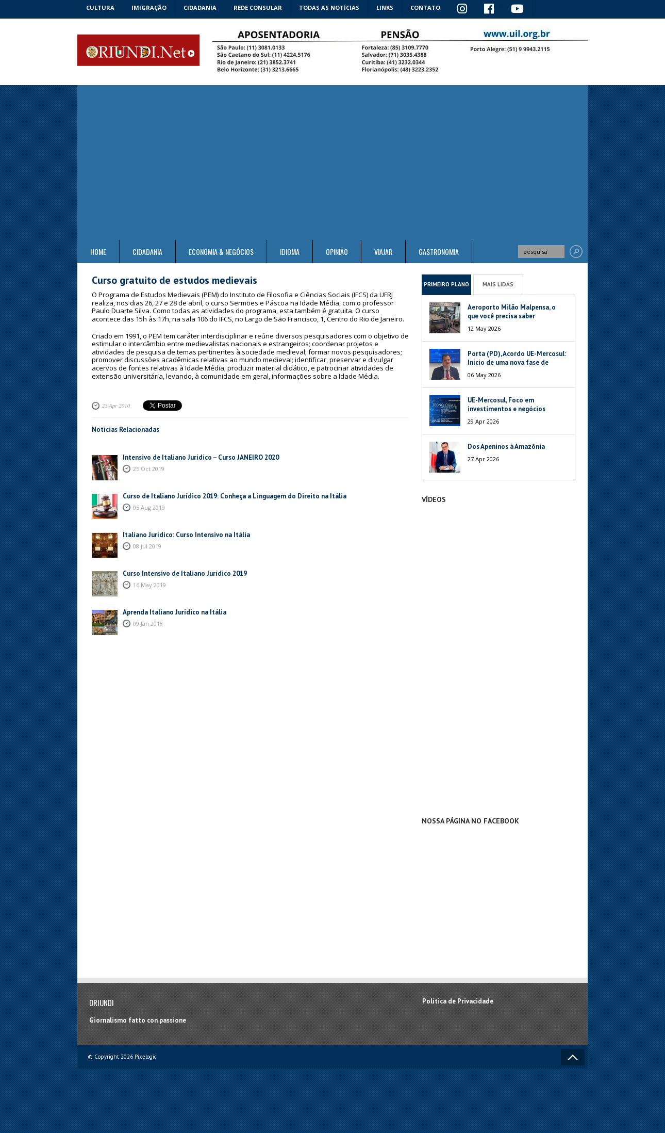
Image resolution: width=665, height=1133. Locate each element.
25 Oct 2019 (148, 469)
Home (98, 251)
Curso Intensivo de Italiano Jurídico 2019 (185, 573)
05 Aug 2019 (149, 507)
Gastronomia (439, 251)
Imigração (149, 7)
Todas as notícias (329, 7)
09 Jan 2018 (148, 623)
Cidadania (200, 7)
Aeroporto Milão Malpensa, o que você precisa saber (512, 311)
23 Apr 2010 (116, 405)
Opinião (337, 251)
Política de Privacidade (457, 1001)
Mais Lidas (498, 284)
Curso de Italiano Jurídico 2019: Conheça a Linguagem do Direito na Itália (234, 496)
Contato (425, 7)
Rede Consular (258, 7)
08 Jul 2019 (147, 546)
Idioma (290, 251)
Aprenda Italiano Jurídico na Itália (174, 612)
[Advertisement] (332, 162)
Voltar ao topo (573, 1057)
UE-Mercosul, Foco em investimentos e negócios (506, 404)
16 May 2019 (149, 585)
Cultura (100, 7)
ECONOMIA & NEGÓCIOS (221, 251)
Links (384, 7)
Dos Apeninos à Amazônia (506, 446)
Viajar (383, 251)
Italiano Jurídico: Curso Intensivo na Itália (187, 534)
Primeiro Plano (446, 284)
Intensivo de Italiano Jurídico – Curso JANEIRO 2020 (201, 457)
